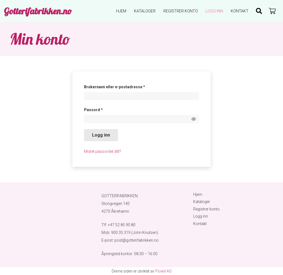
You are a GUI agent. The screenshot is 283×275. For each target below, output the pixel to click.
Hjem (197, 194)
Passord (101, 109)
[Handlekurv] (272, 11)
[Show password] (194, 119)
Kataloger (201, 201)
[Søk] (259, 11)
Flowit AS (163, 271)
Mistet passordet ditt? (102, 151)
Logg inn (101, 135)
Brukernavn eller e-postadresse (122, 86)
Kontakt (200, 223)
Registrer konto (206, 209)
